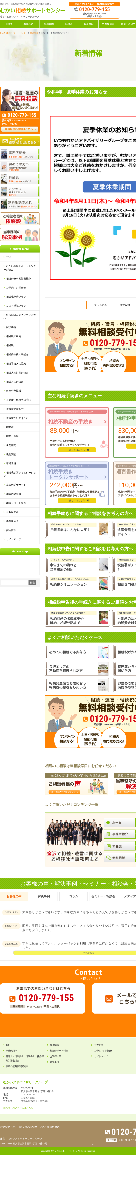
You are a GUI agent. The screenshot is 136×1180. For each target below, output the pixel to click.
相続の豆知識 (13, 493)
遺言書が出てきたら (17, 418)
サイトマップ (13, 539)
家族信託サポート (16, 484)
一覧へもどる (99, 305)
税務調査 (11, 454)
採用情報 (11, 530)
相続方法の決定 (15, 381)
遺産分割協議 (13, 390)
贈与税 (10, 427)
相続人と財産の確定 (17, 372)
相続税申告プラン (16, 296)
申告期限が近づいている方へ (20, 317)
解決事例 (11, 327)
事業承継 (11, 463)
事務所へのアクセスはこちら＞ (19, 1108)
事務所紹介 (12, 521)
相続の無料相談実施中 (18, 278)
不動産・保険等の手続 (18, 399)
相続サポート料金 (16, 503)
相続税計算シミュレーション (20, 474)
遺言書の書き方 (15, 409)
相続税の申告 (13, 336)
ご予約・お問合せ (16, 287)
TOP (10, 257)
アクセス (98, 1045)
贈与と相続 (12, 436)
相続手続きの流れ (16, 363)
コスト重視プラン (16, 305)
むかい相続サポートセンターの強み (20, 268)
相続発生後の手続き (17, 354)
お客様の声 (12, 512)
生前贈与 (11, 445)
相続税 (10, 345)
